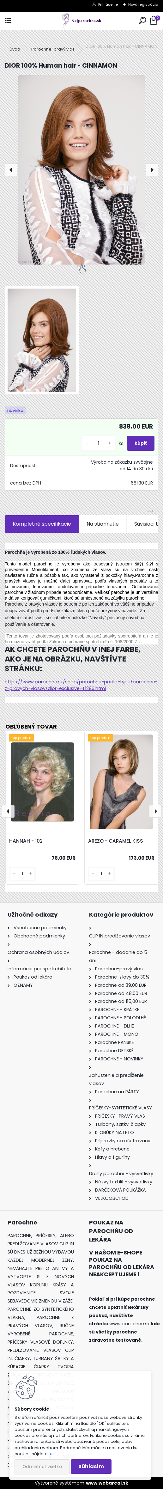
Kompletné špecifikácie (42, 524)
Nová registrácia (143, 4)
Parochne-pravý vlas (53, 49)
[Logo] (81, 21)
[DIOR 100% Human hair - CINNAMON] (81, 170)
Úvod (14, 49)
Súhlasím (91, 1466)
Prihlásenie (108, 4)
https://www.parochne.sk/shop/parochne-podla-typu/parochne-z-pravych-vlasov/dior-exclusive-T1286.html (81, 685)
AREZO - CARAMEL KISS (115, 841)
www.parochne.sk (129, 1324)
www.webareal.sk (107, 1483)
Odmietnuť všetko (42, 1467)
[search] (142, 20)
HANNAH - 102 (26, 841)
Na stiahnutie (103, 524)
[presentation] (11, 169)
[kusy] (98, 443)
